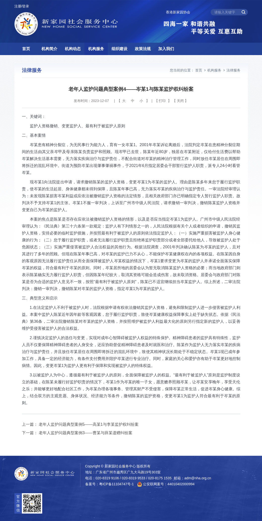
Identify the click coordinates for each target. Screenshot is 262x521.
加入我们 (166, 49)
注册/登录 (21, 6)
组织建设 (119, 49)
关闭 (180, 101)
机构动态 (73, 49)
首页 (26, 49)
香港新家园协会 (178, 12)
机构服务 (96, 49)
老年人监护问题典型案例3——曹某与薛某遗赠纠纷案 (85, 433)
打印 (162, 101)
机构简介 (49, 49)
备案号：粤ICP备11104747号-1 (109, 484)
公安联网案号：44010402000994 (165, 484)
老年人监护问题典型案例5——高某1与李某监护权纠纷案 (89, 424)
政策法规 (143, 49)
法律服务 (233, 70)
